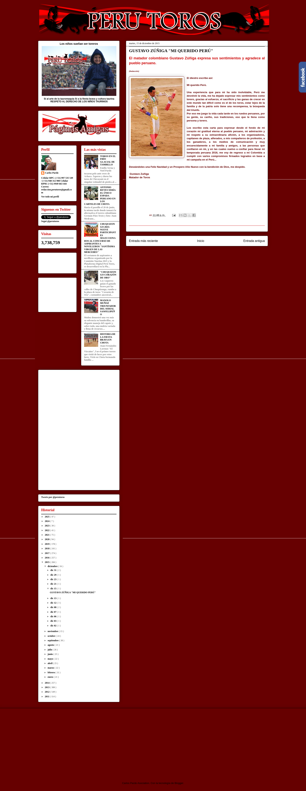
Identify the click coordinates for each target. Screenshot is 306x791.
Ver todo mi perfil (50, 196)
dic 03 (53, 621)
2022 (47, 530)
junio (50, 654)
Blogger (179, 783)
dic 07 (53, 612)
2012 (47, 691)
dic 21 (53, 583)
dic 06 (53, 616)
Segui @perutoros (50, 221)
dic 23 (53, 579)
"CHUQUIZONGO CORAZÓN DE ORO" (108, 275)
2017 (47, 553)
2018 (47, 548)
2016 (47, 557)
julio (50, 649)
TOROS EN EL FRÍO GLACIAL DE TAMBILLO (108, 160)
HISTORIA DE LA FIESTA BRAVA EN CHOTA (108, 338)
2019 (47, 544)
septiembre (53, 640)
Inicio (200, 241)
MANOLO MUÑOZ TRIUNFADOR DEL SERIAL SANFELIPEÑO (108, 307)
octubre (52, 636)
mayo (51, 658)
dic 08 (53, 607)
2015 (47, 562)
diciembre (53, 566)
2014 (47, 682)
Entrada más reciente (143, 241)
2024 (47, 521)
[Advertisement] (70, 741)
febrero (52, 672)
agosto (51, 645)
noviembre (53, 631)
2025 (47, 516)
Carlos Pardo (51, 172)
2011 (47, 696)
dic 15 (53, 588)
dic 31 (53, 570)
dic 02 (53, 625)
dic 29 (53, 574)
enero (51, 677)
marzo (51, 667)
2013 (47, 687)
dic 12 (53, 602)
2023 (47, 525)
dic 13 (53, 598)
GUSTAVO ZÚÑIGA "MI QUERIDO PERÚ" (73, 592)
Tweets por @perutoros (53, 497)
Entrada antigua (254, 241)
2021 (47, 534)
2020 (47, 539)
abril (50, 663)
